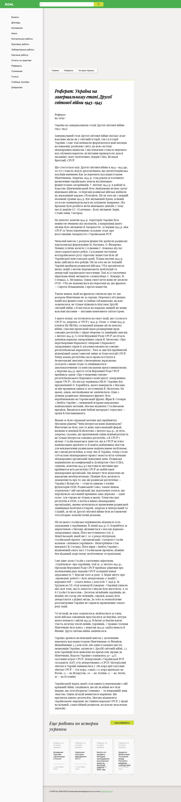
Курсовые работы (20, 44)
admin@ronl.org (107, 791)
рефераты (68, 70)
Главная (55, 70)
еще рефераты (122, 723)
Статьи (14, 77)
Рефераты (16, 66)
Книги (14, 33)
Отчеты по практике (21, 60)
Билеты (15, 17)
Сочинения (16, 71)
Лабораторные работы (22, 49)
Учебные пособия (20, 82)
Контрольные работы (22, 39)
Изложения (17, 28)
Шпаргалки (16, 87)
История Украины (86, 70)
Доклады (15, 22)
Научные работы (19, 55)
